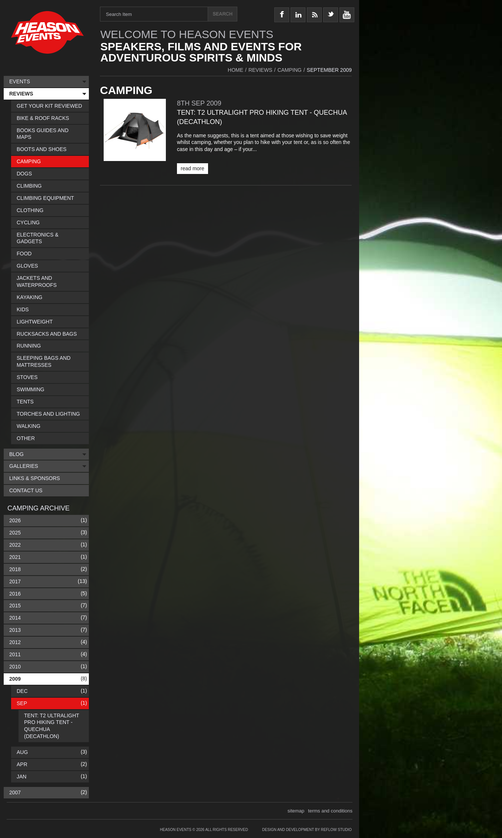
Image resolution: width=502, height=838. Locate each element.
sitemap (296, 811)
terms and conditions (330, 811)
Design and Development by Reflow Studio (307, 830)
